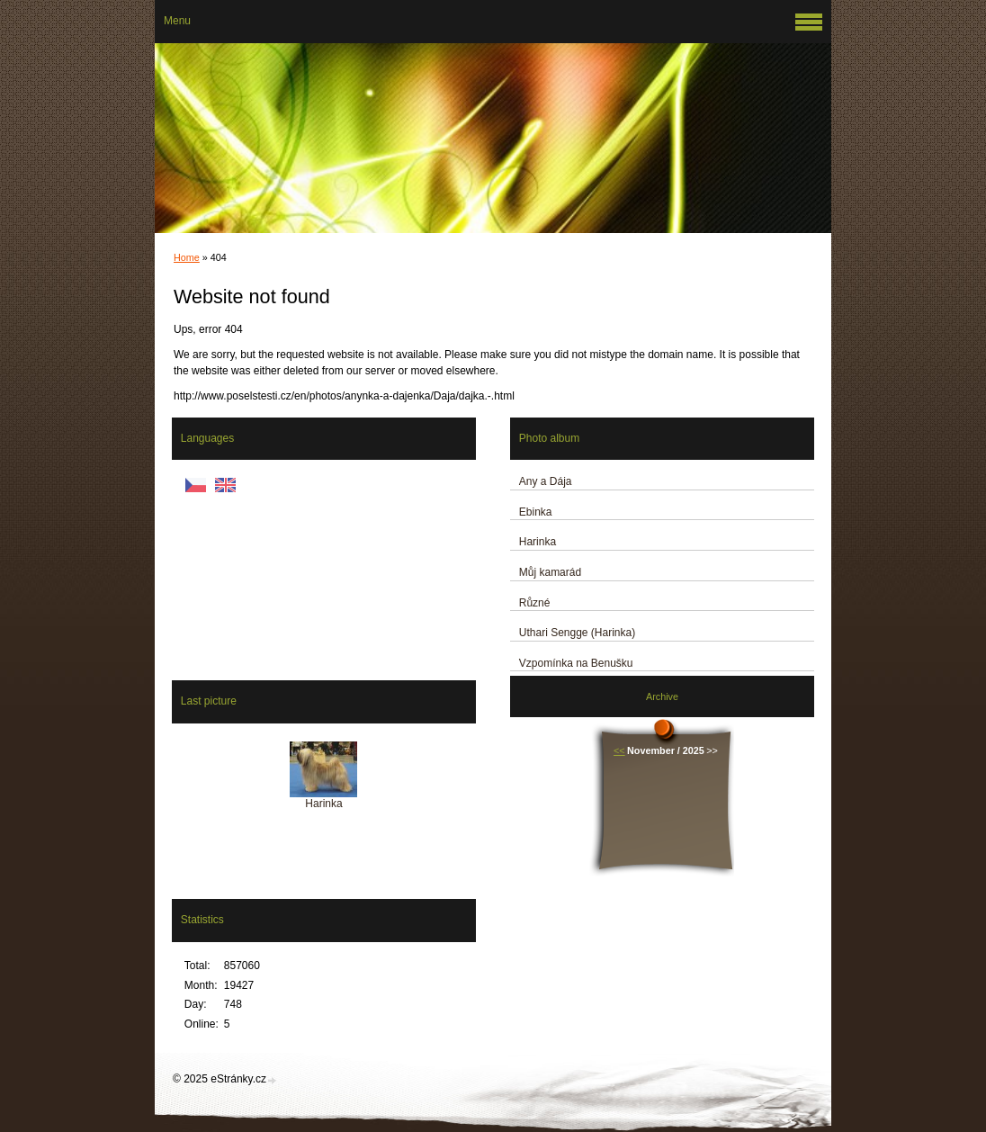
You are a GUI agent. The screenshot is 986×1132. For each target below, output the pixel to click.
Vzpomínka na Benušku (576, 663)
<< (619, 750)
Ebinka (535, 512)
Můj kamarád (550, 572)
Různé (535, 603)
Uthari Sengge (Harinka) (577, 632)
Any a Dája (545, 481)
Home (187, 257)
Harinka (537, 541)
